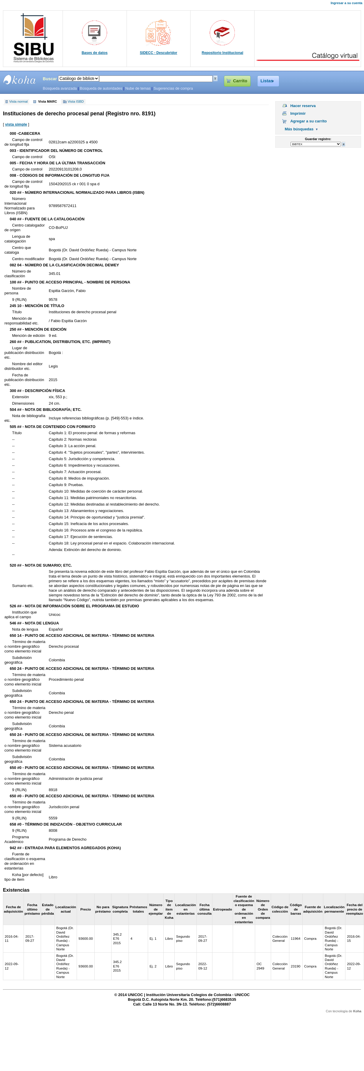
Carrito (240, 80)
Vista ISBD (76, 102)
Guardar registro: (318, 139)
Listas (266, 80)
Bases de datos (95, 53)
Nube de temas (138, 88)
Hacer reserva (303, 106)
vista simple (16, 124)
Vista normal (18, 102)
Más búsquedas (299, 129)
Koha (357, 1011)
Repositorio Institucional (222, 53)
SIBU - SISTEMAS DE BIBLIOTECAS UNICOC (19, 80)
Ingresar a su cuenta (346, 3)
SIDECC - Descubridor (158, 53)
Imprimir (298, 113)
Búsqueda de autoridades (101, 88)
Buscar (50, 78)
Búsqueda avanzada (60, 88)
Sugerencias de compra (173, 88)
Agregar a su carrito (308, 121)
